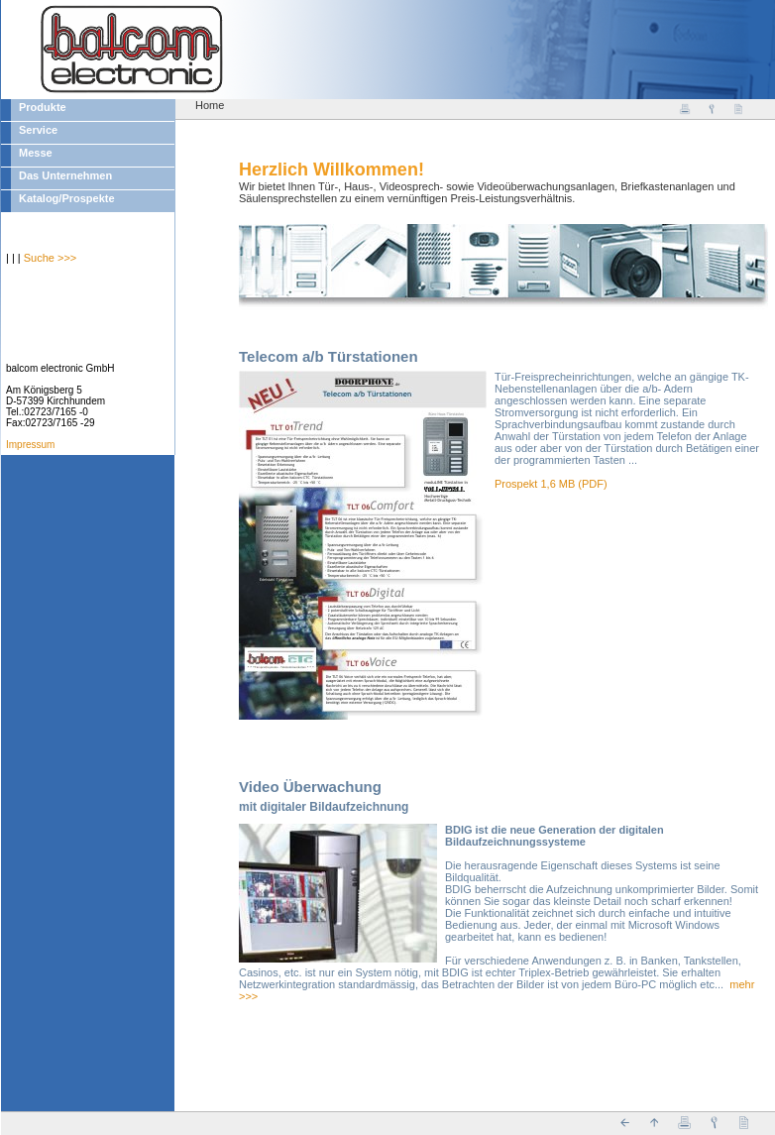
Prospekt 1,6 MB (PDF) (551, 484)
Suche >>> (50, 258)
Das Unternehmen (65, 175)
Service (38, 130)
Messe (36, 153)
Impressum (30, 444)
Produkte (42, 107)
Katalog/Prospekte (67, 198)
